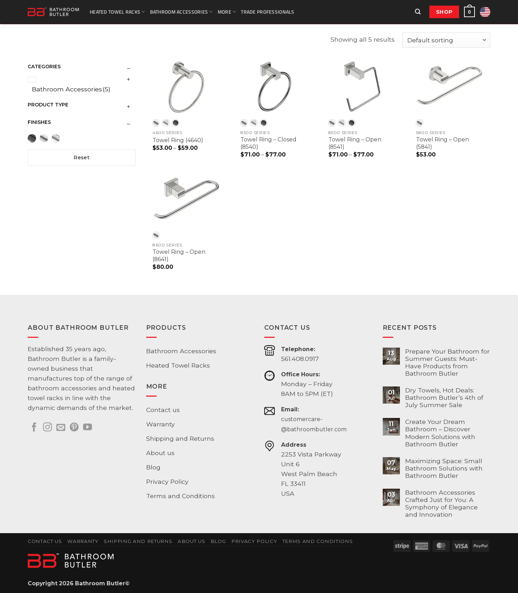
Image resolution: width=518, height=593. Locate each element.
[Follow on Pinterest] (74, 428)
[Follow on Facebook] (34, 428)
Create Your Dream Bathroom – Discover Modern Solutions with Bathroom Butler (440, 432)
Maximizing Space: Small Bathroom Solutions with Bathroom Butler (444, 468)
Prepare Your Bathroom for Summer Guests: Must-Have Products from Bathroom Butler (447, 362)
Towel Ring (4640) (177, 140)
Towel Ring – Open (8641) (178, 256)
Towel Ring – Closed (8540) (268, 143)
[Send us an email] (60, 428)
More (227, 11)
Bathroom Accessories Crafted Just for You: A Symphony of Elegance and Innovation (441, 503)
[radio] (155, 122)
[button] (418, 12)
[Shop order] (446, 40)
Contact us (163, 409)
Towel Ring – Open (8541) (354, 143)
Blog (153, 467)
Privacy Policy (167, 481)
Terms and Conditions (180, 496)
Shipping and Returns (180, 438)
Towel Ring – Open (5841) (442, 143)
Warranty (160, 424)
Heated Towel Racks (117, 11)
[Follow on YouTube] (87, 428)
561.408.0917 (300, 358)
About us (160, 452)
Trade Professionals (267, 11)
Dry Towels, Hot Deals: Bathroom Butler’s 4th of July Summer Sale (444, 397)
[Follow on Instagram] (47, 428)
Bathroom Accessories (181, 11)
